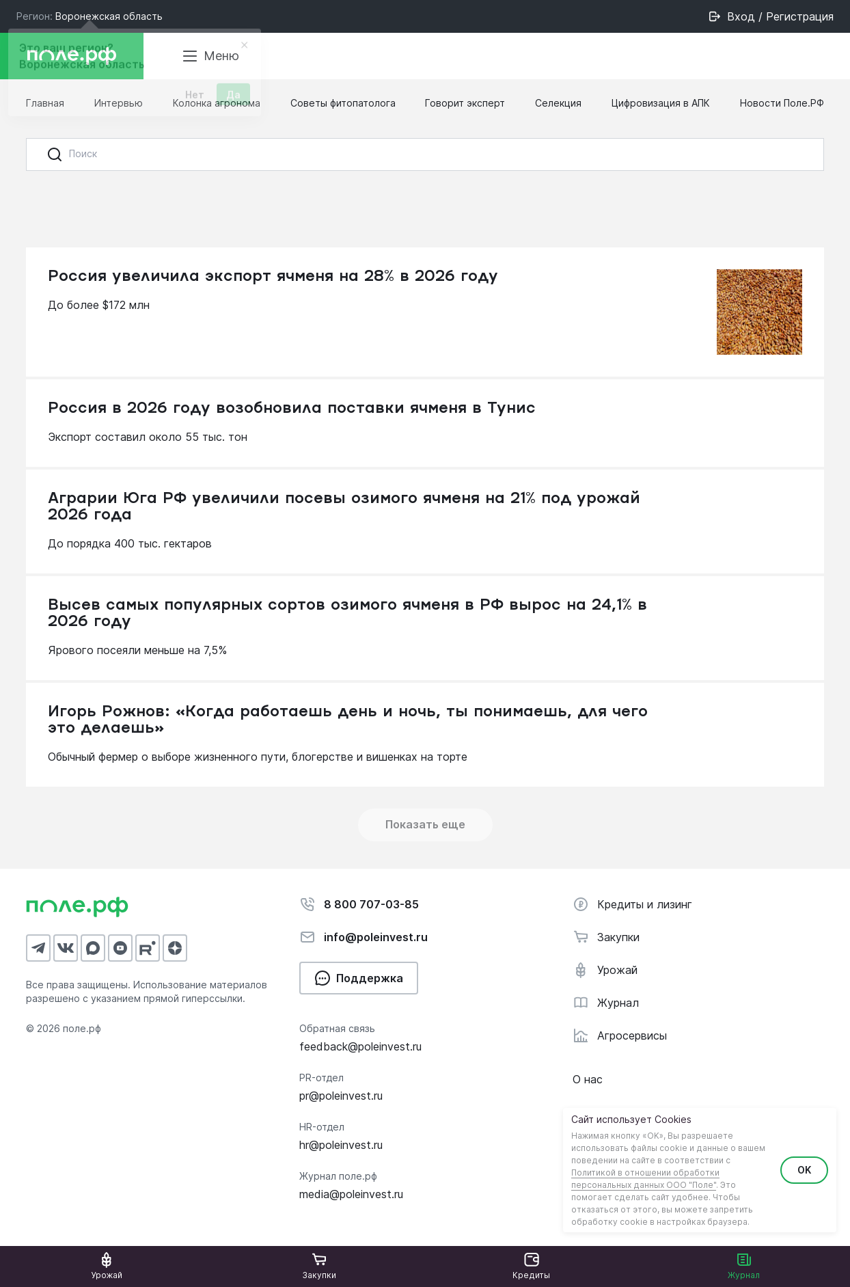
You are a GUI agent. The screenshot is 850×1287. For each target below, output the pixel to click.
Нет (194, 99)
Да (233, 99)
